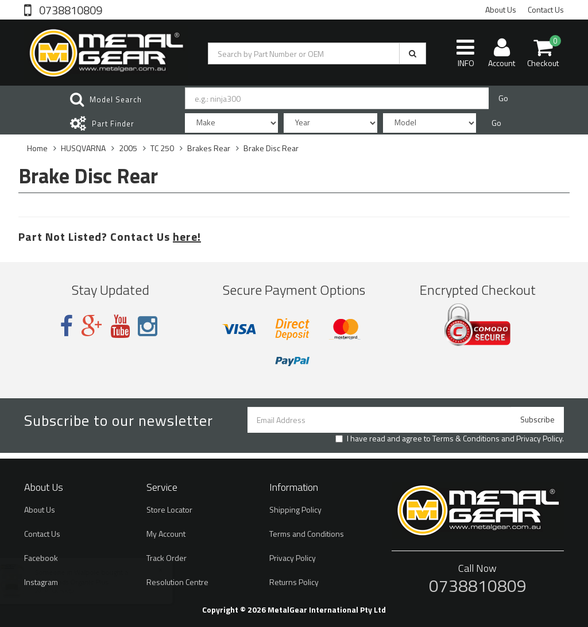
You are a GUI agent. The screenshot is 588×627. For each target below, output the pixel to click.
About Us (500, 9)
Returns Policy (294, 582)
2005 (128, 148)
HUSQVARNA (83, 148)
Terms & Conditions (466, 438)
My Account (165, 534)
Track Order (166, 558)
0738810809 (69, 9)
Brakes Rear (208, 148)
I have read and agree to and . (449, 438)
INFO (465, 53)
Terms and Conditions (306, 534)
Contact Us (546, 9)
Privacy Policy (539, 438)
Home (37, 148)
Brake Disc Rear (271, 148)
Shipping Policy (295, 509)
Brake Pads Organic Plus (82, 581)
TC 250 (162, 148)
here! (187, 236)
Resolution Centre (177, 582)
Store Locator (169, 509)
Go (503, 98)
